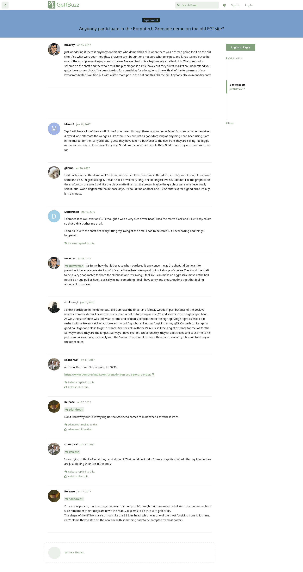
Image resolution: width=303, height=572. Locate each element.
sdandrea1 (76, 409)
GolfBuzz (68, 5)
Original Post (234, 58)
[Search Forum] (197, 5)
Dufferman (76, 266)
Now (229, 123)
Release (74, 452)
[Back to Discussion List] (5, 5)
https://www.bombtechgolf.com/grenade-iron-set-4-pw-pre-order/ (107, 374)
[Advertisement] (130, 103)
